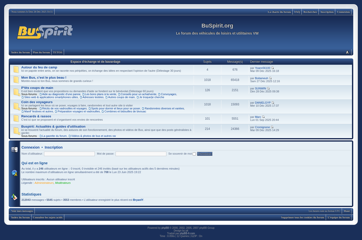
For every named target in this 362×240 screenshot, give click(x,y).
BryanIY (138, 199)
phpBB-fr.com (187, 233)
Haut (347, 210)
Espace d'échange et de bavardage (95, 61)
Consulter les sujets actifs (48, 217)
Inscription (327, 11)
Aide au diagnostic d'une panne (61, 94)
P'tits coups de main (37, 88)
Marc (258, 116)
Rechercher (310, 11)
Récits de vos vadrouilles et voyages (64, 108)
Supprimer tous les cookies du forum (302, 217)
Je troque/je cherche (151, 97)
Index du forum (21, 52)
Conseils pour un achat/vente (138, 94)
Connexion (343, 11)
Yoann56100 (262, 67)
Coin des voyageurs (37, 102)
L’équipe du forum (339, 217)
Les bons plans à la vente (100, 94)
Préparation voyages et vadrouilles (79, 111)
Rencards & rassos (36, 116)
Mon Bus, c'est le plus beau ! (43, 77)
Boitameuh (261, 78)
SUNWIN (260, 88)
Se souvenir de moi (182, 153)
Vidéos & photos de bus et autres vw (93, 135)
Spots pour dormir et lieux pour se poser (115, 108)
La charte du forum (279, 11)
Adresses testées (93, 97)
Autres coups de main (121, 97)
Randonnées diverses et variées (164, 108)
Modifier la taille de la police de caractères (347, 52)
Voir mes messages (22, 210)
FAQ (297, 11)
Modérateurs (63, 182)
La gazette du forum (54, 135)
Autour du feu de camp (39, 67)
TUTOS (57, 52)
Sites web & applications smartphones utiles (51, 97)
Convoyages (168, 94)
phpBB (165, 228)
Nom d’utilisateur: (32, 153)
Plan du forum (41, 52)
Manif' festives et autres (38, 111)
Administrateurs (44, 182)
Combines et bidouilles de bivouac (125, 111)
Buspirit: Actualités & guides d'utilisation (53, 126)
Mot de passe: (105, 153)
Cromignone (262, 127)
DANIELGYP (263, 102)
